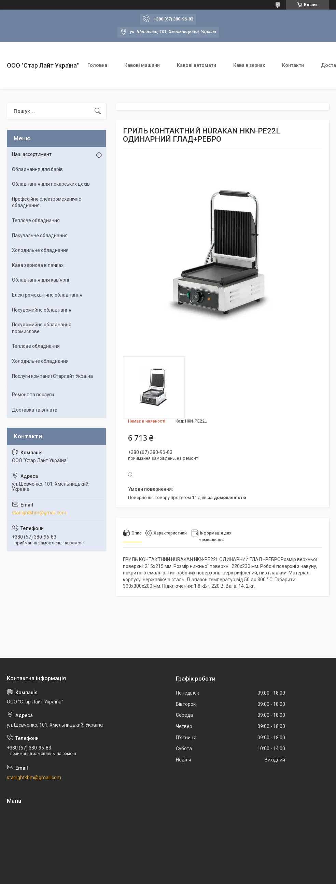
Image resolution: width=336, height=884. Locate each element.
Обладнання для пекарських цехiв (51, 184)
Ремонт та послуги (33, 394)
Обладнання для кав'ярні (40, 280)
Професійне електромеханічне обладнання (46, 202)
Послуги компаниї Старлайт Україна (52, 376)
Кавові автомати (196, 65)
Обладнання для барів (37, 169)
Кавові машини (142, 65)
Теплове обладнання (36, 220)
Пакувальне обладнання (40, 235)
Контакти (293, 65)
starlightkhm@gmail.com (39, 512)
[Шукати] (97, 111)
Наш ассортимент (32, 154)
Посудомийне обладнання (41, 310)
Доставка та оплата (34, 410)
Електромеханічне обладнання (47, 295)
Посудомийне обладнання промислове (41, 328)
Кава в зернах (249, 65)
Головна (97, 65)
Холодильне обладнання (40, 250)
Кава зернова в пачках (38, 265)
